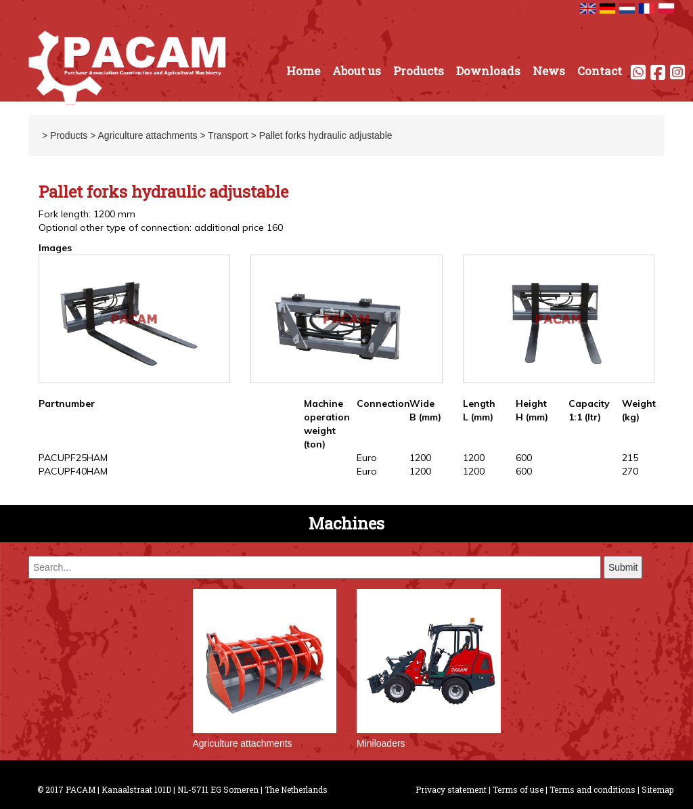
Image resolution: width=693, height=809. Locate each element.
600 (524, 458)
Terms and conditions (592, 789)
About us (356, 71)
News (549, 71)
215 (630, 458)
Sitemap (657, 789)
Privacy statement (451, 789)
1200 (420, 458)
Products (418, 71)
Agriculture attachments (148, 135)
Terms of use (518, 789)
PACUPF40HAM (73, 471)
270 (630, 471)
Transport (228, 135)
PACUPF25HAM (73, 458)
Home (303, 71)
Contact (599, 71)
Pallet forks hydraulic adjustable (326, 135)
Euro (367, 458)
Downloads (488, 71)
